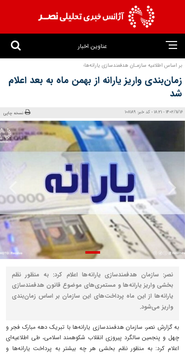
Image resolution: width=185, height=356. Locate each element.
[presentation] (169, 187)
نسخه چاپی (16, 112)
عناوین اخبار (92, 46)
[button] (93, 252)
